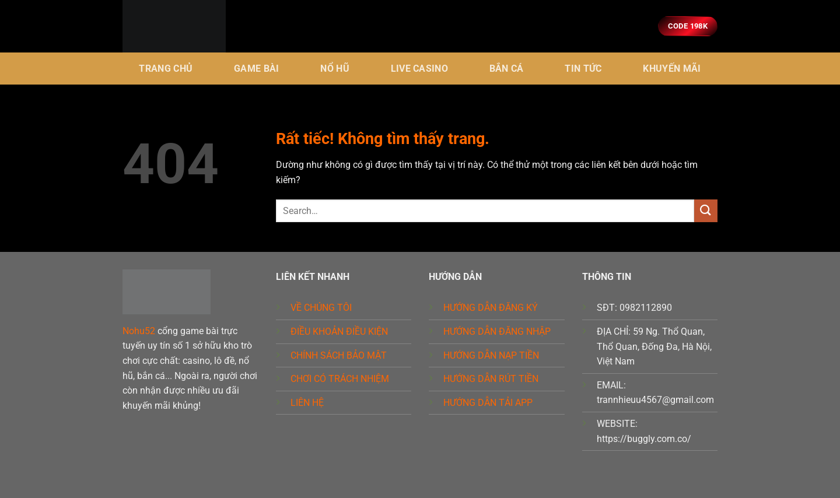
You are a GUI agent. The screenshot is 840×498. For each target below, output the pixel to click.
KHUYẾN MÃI (672, 68)
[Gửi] (706, 210)
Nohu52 (139, 330)
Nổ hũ (334, 68)
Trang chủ (165, 68)
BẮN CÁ (506, 68)
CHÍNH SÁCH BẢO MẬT (338, 355)
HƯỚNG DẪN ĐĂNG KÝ (490, 307)
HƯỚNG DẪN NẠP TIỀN (491, 355)
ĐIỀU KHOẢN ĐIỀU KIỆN (339, 331)
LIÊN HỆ (307, 402)
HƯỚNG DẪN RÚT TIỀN (490, 378)
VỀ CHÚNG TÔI (321, 307)
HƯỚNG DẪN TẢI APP (488, 402)
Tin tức (583, 68)
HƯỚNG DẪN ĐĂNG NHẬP (497, 331)
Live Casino (420, 68)
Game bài (256, 68)
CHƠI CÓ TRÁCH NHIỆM (339, 378)
